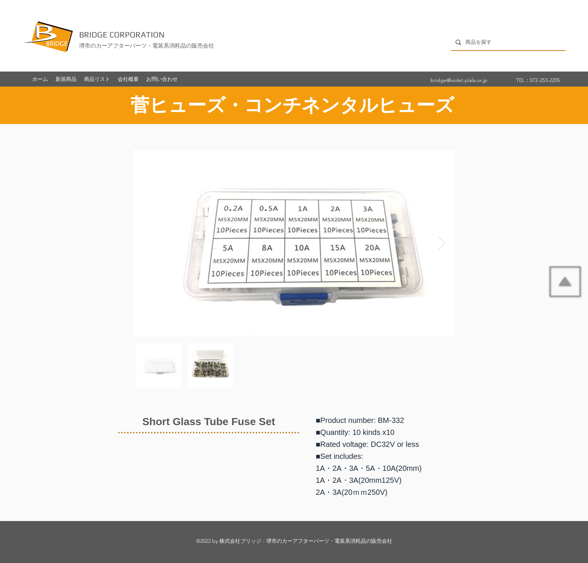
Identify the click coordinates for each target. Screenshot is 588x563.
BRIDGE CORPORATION (122, 34)
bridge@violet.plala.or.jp (459, 80)
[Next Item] (442, 243)
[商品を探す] (507, 42)
